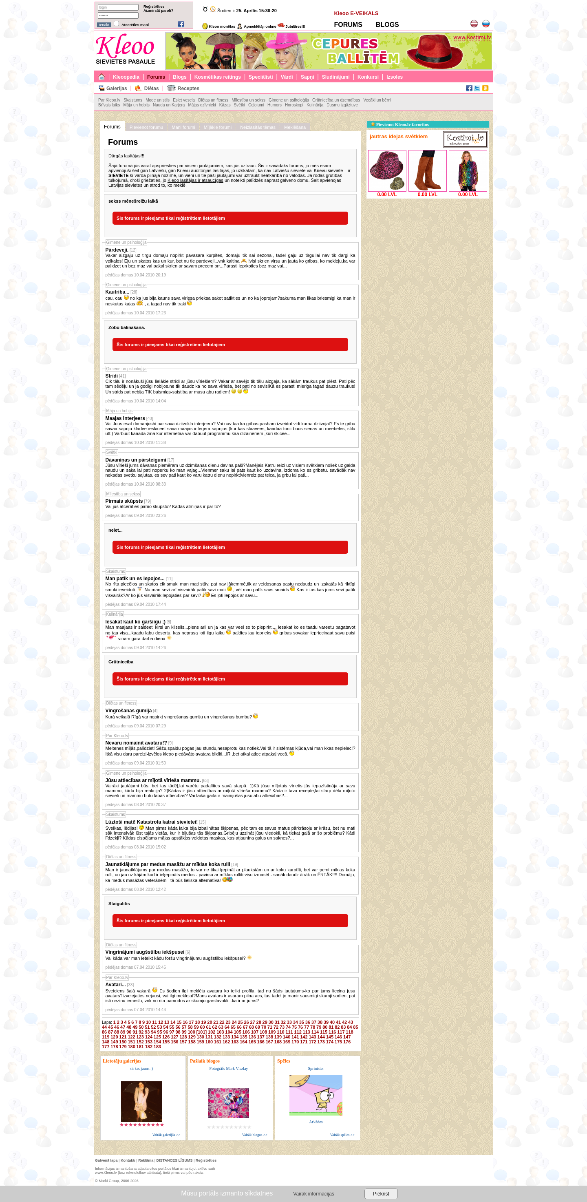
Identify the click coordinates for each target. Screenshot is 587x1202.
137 (261, 1036)
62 (214, 1027)
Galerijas (116, 88)
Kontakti (128, 1160)
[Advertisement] (427, 252)
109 (272, 1032)
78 (312, 1027)
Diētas (151, 88)
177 (105, 1046)
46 (116, 1027)
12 (160, 1022)
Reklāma (145, 1160)
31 (277, 1022)
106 (246, 1032)
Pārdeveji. (117, 250)
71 (269, 1027)
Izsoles (394, 77)
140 (286, 1036)
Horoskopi (294, 105)
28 (258, 1022)
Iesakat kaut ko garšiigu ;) (136, 622)
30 (271, 1022)
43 (350, 1022)
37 (313, 1022)
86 (104, 1032)
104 (228, 1032)
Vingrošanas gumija (129, 711)
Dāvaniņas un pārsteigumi (136, 460)
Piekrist (381, 1194)
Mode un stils (158, 100)
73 (282, 1027)
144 (321, 1036)
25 (240, 1022)
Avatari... (116, 985)
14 (172, 1022)
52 (153, 1027)
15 (179, 1022)
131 (209, 1036)
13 (166, 1022)
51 (147, 1027)
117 (340, 1032)
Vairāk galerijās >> (166, 1135)
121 (122, 1036)
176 (347, 1041)
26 (246, 1022)
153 (148, 1041)
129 (191, 1036)
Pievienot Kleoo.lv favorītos (400, 124)
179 (122, 1046)
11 (154, 1022)
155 (166, 1041)
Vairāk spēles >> (342, 1135)
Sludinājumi (336, 77)
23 (227, 1022)
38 (320, 1022)
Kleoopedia (126, 77)
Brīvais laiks (109, 105)
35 (301, 1022)
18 (197, 1022)
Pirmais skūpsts (124, 501)
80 (324, 1027)
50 (141, 1027)
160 (209, 1041)
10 (148, 1022)
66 (239, 1027)
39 (326, 1022)
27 (252, 1022)
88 (116, 1032)
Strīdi (112, 376)
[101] (201, 1032)
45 (110, 1027)
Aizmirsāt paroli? (158, 11)
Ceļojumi (256, 105)
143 (312, 1036)
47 (122, 1027)
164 (243, 1041)
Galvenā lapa (106, 1160)
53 (159, 1027)
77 (306, 1027)
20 (209, 1022)
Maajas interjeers (125, 418)
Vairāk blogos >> (254, 1135)
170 (295, 1041)
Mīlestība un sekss (248, 100)
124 (148, 1036)
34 (295, 1022)
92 (141, 1032)
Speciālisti (261, 77)
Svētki (239, 105)
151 (131, 1041)
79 (318, 1027)
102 (211, 1032)
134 (234, 1036)
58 (190, 1027)
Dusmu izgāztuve (342, 105)
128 (183, 1036)
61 (208, 1027)
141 (295, 1036)
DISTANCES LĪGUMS (175, 1160)
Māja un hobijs (136, 105)
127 (174, 1036)
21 (215, 1022)
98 (177, 1032)
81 (331, 1027)
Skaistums (133, 100)
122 (131, 1036)
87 (110, 1032)
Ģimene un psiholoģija (289, 100)
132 (217, 1036)
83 (343, 1027)
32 (283, 1022)
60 (202, 1027)
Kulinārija (315, 105)
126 (166, 1036)
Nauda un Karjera (169, 105)
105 (237, 1032)
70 (263, 1027)
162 (226, 1041)
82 (337, 1027)
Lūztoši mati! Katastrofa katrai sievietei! (152, 822)
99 (183, 1032)
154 (157, 1041)
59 (196, 1027)
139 (278, 1036)
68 (251, 1027)
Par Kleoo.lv (109, 100)
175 (338, 1041)
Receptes (188, 88)
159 (200, 1041)
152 (140, 1041)
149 (114, 1041)
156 (174, 1041)
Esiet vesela (184, 100)
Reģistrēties (154, 6)
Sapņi (307, 77)
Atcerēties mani (135, 25)
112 (297, 1032)
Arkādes (315, 1122)
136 (252, 1036)
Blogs (179, 77)
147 (347, 1036)
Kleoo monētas (218, 26)
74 (288, 1027)
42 (344, 1022)
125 (157, 1036)
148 (105, 1041)
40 (332, 1022)
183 (157, 1046)
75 (294, 1027)
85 (355, 1027)
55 (171, 1027)
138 (269, 1036)
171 (303, 1041)
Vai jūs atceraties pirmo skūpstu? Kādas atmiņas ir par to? (163, 506)
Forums (156, 77)
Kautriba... (118, 292)
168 (278, 1041)
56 (177, 1027)
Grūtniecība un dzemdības (336, 100)
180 (131, 1046)
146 (338, 1036)
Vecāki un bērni (377, 100)
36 (307, 1022)
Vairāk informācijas (313, 1194)
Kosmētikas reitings (217, 77)
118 (349, 1032)
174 (329, 1041)
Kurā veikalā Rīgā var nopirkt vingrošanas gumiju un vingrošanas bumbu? (182, 716)
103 (220, 1032)
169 (286, 1041)
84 (349, 1027)
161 (217, 1041)
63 (220, 1027)
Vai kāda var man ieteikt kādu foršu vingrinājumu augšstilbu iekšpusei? (179, 958)
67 (245, 1027)
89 (122, 1032)
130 (200, 1036)
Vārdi (287, 77)
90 (128, 1032)
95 (159, 1032)
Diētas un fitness (213, 100)
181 (140, 1046)
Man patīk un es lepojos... (135, 578)
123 (140, 1036)
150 (122, 1041)
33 (289, 1022)
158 (191, 1041)
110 (280, 1032)
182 (148, 1046)
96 (165, 1032)
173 (321, 1041)
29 (265, 1022)
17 (191, 1022)
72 (276, 1027)
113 (306, 1032)
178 (114, 1046)
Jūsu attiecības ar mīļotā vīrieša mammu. (153, 780)
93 (147, 1032)
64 (227, 1027)
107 (254, 1032)
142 (303, 1036)
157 (183, 1041)
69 (257, 1027)
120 (114, 1036)
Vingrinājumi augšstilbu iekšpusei (145, 952)
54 (165, 1027)
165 (252, 1041)
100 (191, 1032)
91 (134, 1032)
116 (332, 1032)
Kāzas (225, 105)
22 (221, 1022)
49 (134, 1027)
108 (263, 1032)
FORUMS (348, 24)
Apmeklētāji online (256, 26)
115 (323, 1032)
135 (243, 1036)
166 (261, 1041)
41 (338, 1022)
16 (185, 1022)
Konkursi (368, 77)
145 (329, 1036)
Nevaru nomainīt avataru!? (136, 743)
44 (104, 1027)
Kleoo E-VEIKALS (356, 13)
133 (226, 1036)
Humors (274, 105)
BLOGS (387, 24)
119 (105, 1036)
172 (312, 1041)
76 (300, 1027)
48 (128, 1027)
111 (289, 1032)
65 (233, 1027)
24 (234, 1022)
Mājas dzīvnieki (202, 105)
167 (269, 1041)
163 (234, 1041)
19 (203, 1022)
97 (171, 1032)
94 (153, 1032)
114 (315, 1032)
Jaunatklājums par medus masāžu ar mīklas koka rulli (168, 864)
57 (183, 1027)
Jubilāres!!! (291, 26)
